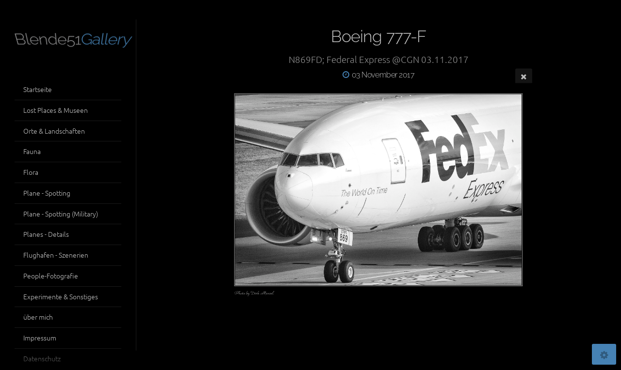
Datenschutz (42, 358)
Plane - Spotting (46, 193)
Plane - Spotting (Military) (60, 213)
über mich (38, 317)
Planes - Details (46, 234)
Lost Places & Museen (55, 110)
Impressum (39, 337)
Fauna (32, 151)
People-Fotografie (50, 275)
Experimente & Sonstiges (60, 296)
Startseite (37, 89)
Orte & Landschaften (54, 131)
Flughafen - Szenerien (55, 255)
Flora (30, 172)
